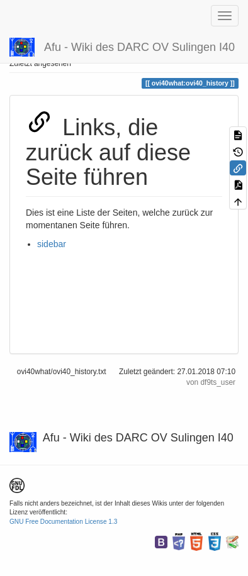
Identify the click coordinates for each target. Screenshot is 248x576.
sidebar (51, 244)
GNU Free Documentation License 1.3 (63, 521)
